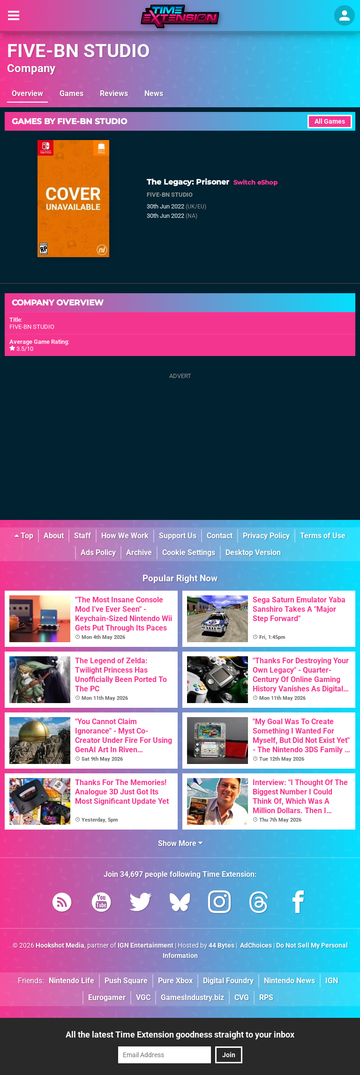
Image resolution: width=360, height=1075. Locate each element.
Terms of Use (322, 535)
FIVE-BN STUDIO (78, 51)
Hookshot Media (60, 945)
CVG (241, 997)
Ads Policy (98, 552)
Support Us (177, 535)
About (54, 535)
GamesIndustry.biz (192, 997)
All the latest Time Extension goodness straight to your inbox (180, 1034)
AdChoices (255, 945)
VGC (143, 997)
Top (24, 535)
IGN (331, 980)
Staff (82, 535)
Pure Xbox (175, 980)
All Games (330, 122)
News (153, 93)
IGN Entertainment (145, 945)
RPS (266, 997)
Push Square (126, 980)
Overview (27, 93)
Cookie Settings (188, 552)
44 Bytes (221, 945)
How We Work (125, 535)
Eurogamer (107, 997)
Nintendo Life (71, 980)
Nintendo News (289, 980)
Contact (219, 535)
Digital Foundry (228, 980)
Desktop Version (253, 552)
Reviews (114, 93)
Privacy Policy (266, 535)
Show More (180, 843)
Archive (139, 552)
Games (71, 93)
